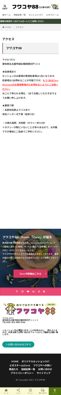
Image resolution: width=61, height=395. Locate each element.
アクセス (19, 27)
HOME (8, 27)
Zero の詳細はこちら (30, 273)
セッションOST (36, 15)
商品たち (13, 369)
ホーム (6, 15)
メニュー (30, 391)
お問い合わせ (45, 369)
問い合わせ (43, 391)
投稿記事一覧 (20, 15)
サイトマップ (43, 373)
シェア (18, 391)
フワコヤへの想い (42, 365)
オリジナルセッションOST (36, 361)
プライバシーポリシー (22, 373)
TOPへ (55, 391)
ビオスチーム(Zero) (20, 365)
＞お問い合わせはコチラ (18, 344)
